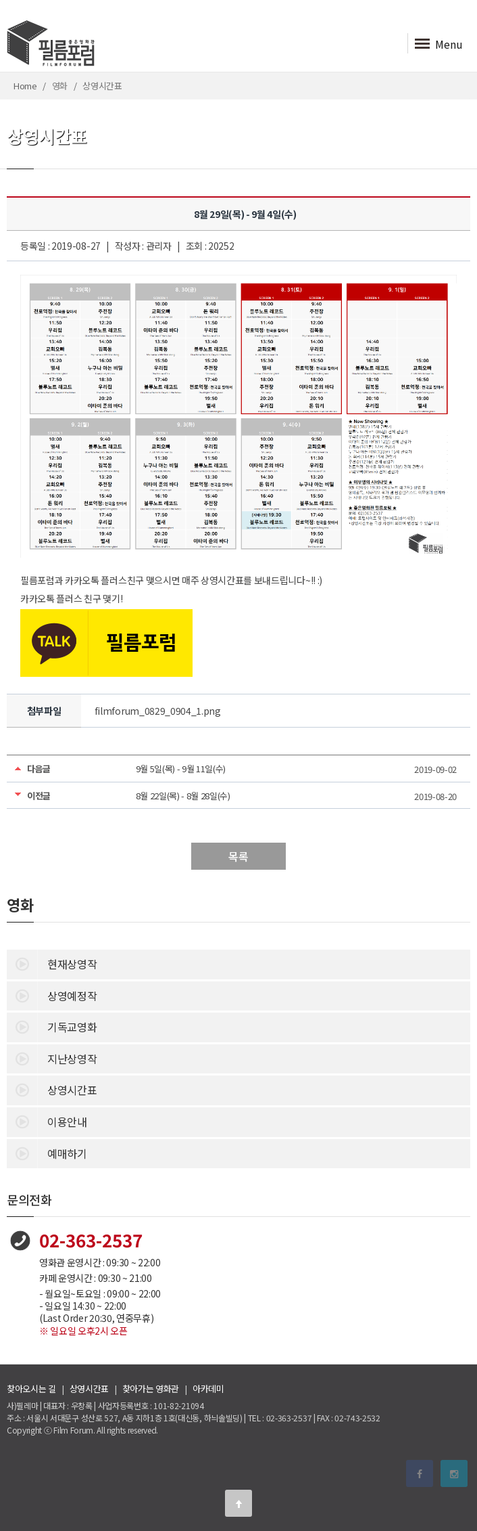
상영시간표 (52, 1089)
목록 (238, 856)
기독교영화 (52, 1026)
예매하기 (47, 1152)
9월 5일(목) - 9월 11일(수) (181, 768)
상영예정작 (52, 994)
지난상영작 (52, 1057)
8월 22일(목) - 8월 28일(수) (183, 795)
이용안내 (47, 1120)
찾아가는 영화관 (150, 1388)
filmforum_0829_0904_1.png (158, 710)
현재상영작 (52, 963)
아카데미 (208, 1388)
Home (25, 85)
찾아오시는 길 (31, 1388)
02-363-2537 (91, 1239)
